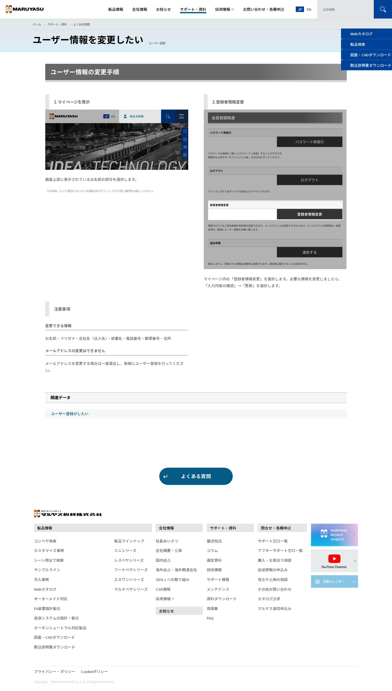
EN (309, 9)
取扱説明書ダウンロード (54, 646)
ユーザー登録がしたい (69, 413)
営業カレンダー (333, 581)
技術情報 (214, 569)
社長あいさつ (167, 540)
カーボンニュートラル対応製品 (60, 627)
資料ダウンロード (222, 598)
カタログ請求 (269, 598)
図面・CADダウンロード (54, 637)
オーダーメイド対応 (51, 598)
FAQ (210, 617)
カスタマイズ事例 (49, 550)
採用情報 (164, 598)
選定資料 (214, 560)
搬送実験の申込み (273, 569)
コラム (212, 550)
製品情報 (44, 527)
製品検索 (357, 44)
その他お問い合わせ (275, 589)
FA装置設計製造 (47, 608)
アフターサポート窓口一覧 (280, 550)
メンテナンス (218, 589)
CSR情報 (163, 589)
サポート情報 (218, 579)
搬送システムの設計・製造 (56, 617)
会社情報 (166, 527)
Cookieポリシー (94, 671)
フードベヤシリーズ (131, 569)
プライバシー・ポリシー (54, 671)
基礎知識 (214, 540)
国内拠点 (163, 560)
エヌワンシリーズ (129, 579)
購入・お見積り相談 (275, 560)
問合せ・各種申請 (276, 527)
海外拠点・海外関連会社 (176, 569)
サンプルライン (47, 569)
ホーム (37, 24)
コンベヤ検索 (45, 540)
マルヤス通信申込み (275, 608)
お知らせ (166, 610)
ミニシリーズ (125, 550)
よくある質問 (81, 24)
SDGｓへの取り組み (173, 579)
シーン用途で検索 (49, 560)
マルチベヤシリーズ (131, 589)
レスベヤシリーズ (129, 560)
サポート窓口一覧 (273, 540)
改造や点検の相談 (273, 579)
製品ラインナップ (129, 540)
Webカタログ (361, 33)
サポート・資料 (57, 24)
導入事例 (41, 579)
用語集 (212, 608)
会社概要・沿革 (169, 550)
